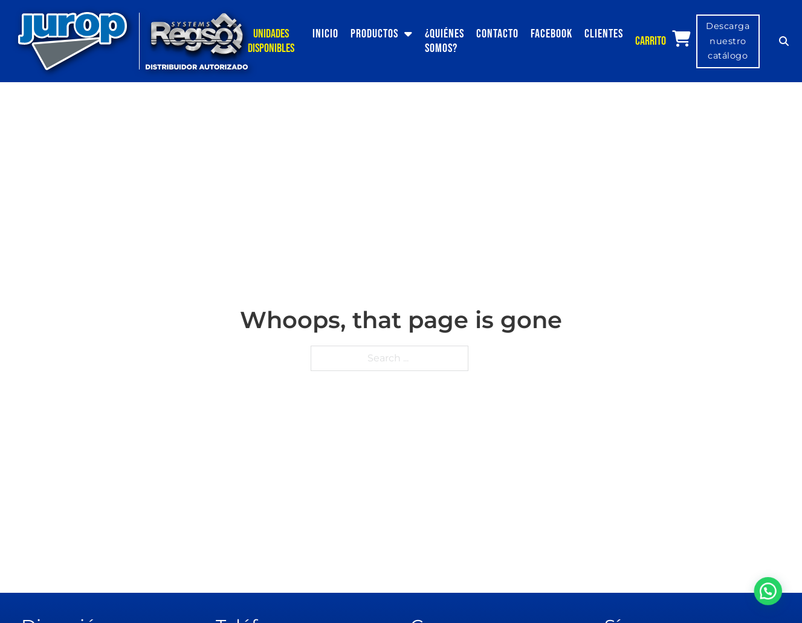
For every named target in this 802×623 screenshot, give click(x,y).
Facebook (551, 34)
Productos (374, 34)
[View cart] (681, 39)
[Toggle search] (784, 41)
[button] (772, 601)
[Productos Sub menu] (411, 34)
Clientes (603, 34)
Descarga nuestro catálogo (727, 41)
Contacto (497, 34)
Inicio (325, 34)
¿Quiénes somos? (444, 41)
